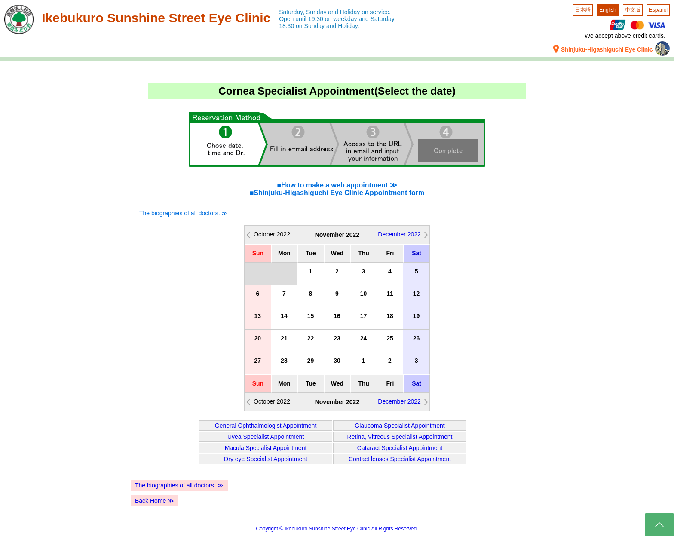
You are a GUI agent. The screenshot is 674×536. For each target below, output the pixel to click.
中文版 (632, 10)
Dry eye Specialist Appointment (265, 459)
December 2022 (399, 234)
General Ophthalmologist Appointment (266, 425)
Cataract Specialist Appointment (399, 447)
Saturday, (291, 12)
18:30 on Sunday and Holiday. (319, 25)
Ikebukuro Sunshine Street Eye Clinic (156, 18)
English (607, 10)
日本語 (583, 10)
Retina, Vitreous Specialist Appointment (400, 436)
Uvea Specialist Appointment (265, 436)
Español (658, 10)
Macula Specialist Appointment (266, 447)
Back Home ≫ (154, 500)
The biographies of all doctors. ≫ (183, 213)
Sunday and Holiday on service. (348, 12)
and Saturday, (376, 18)
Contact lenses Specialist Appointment (400, 459)
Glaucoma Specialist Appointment (399, 425)
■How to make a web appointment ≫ (337, 185)
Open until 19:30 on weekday (318, 18)
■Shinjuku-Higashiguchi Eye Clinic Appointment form (337, 192)
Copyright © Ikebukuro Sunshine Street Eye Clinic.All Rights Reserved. (337, 529)
